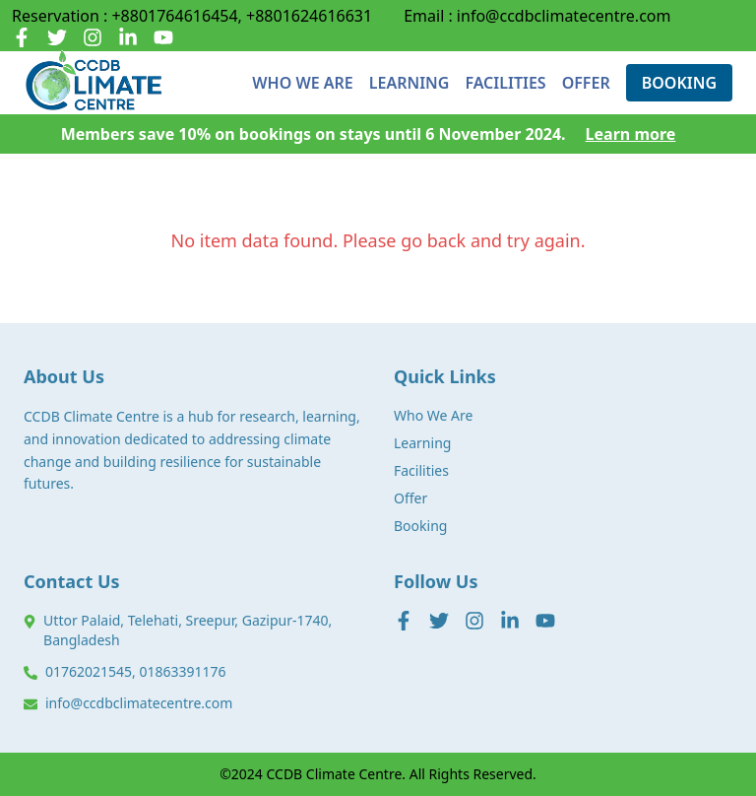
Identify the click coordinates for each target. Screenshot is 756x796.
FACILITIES (505, 83)
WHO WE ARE (302, 83)
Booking (420, 525)
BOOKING (679, 83)
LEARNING (409, 83)
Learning (422, 442)
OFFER (586, 83)
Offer (410, 498)
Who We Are (433, 415)
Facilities (421, 470)
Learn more (631, 134)
